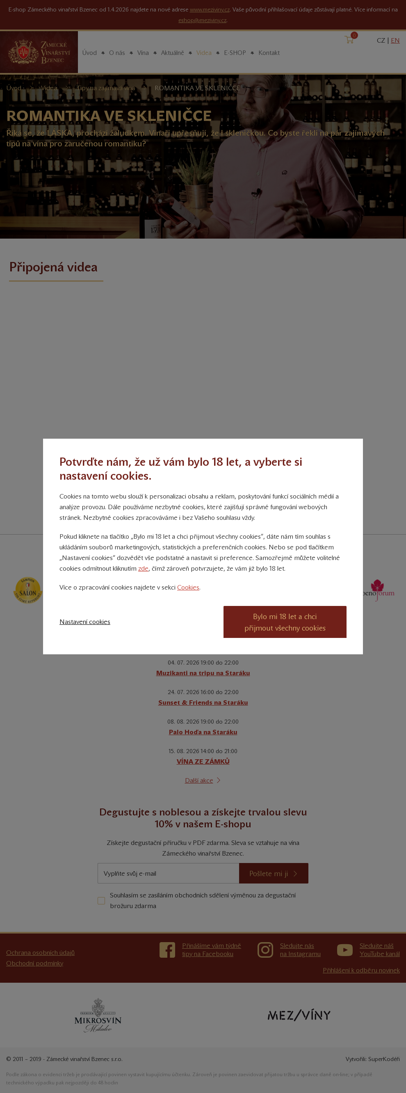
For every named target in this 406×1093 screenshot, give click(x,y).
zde (143, 568)
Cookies (188, 587)
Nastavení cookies (84, 622)
